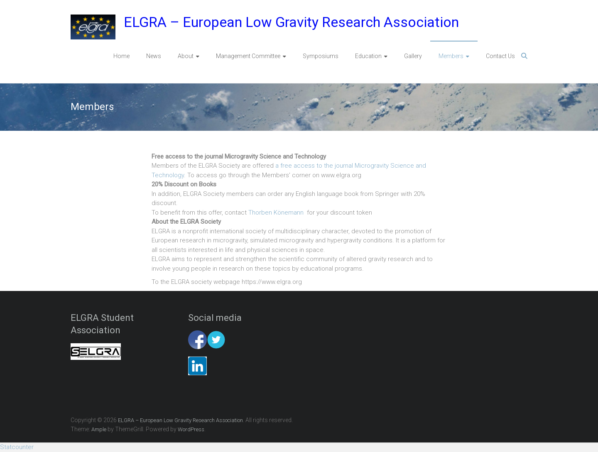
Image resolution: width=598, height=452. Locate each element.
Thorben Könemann (276, 212)
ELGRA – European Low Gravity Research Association (291, 22)
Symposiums (320, 56)
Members (451, 56)
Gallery (413, 56)
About (186, 56)
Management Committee (248, 56)
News (153, 56)
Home (121, 56)
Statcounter (17, 447)
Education (368, 56)
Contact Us (500, 56)
